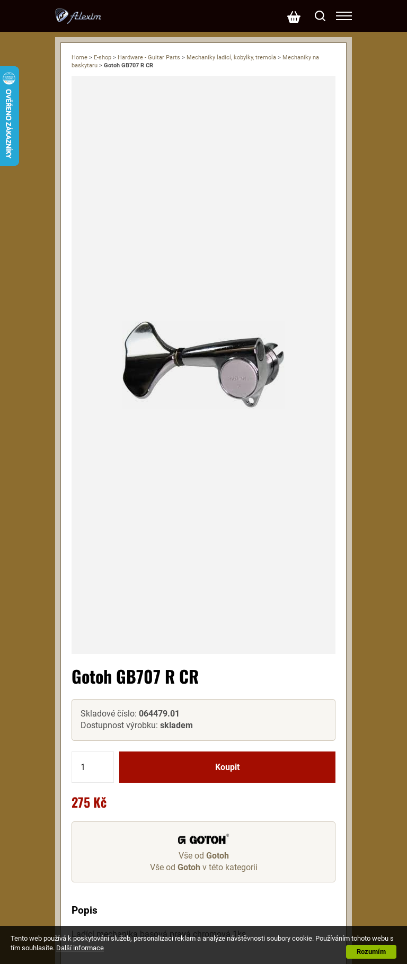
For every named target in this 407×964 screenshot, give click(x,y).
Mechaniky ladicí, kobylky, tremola (231, 57)
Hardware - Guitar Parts (149, 57)
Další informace (80, 948)
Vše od (204, 856)
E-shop (102, 57)
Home (79, 57)
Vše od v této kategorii (204, 867)
